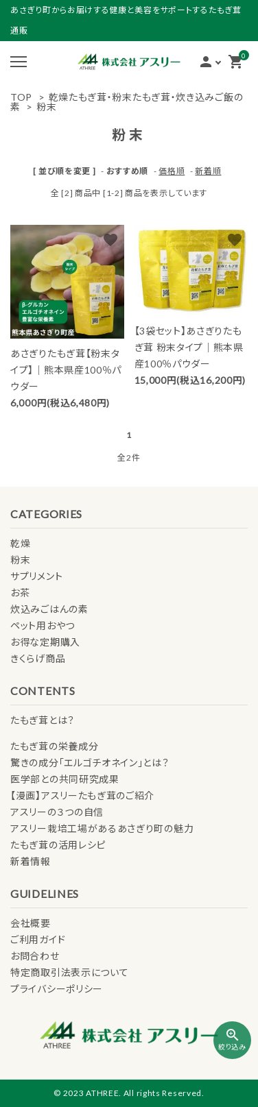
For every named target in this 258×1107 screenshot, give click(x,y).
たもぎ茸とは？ (42, 720)
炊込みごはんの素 (49, 609)
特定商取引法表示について (69, 972)
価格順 (172, 171)
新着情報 (30, 861)
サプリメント (36, 576)
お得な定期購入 (45, 642)
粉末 (46, 106)
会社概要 (30, 923)
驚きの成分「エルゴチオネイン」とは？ (89, 762)
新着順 (208, 171)
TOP (21, 97)
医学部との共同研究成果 (64, 779)
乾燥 (20, 543)
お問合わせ (35, 956)
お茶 (20, 592)
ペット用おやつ (42, 625)
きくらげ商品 (37, 658)
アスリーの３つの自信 (57, 812)
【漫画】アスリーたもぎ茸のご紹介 (82, 795)
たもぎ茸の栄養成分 (54, 746)
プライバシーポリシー (56, 989)
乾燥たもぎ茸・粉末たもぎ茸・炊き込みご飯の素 (126, 101)
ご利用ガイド (37, 939)
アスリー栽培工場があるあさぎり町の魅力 (102, 828)
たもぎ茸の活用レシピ (58, 845)
